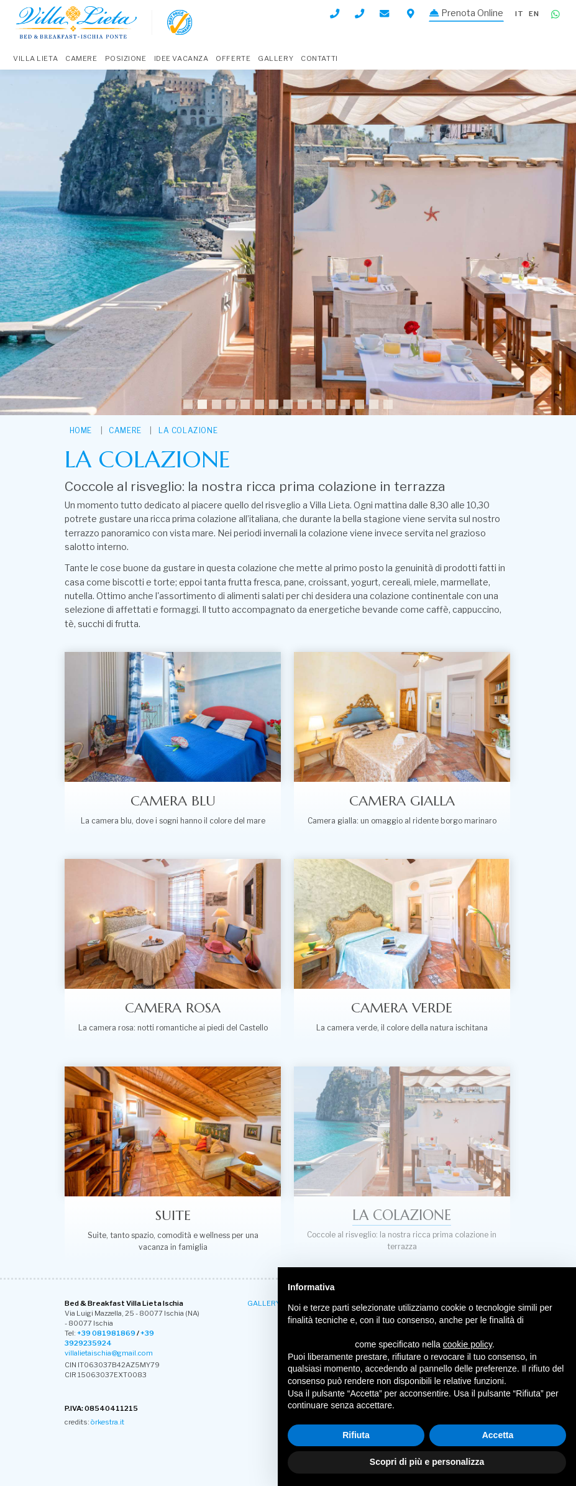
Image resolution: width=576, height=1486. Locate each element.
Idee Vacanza (181, 58)
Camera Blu (173, 800)
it (519, 13)
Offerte (233, 58)
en (534, 13)
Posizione (126, 58)
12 (345, 404)
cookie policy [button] (467, 1344)
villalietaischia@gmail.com (109, 1352)
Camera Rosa (173, 1007)
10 (316, 404)
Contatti (319, 58)
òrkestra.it (107, 1420)
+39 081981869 (106, 1332)
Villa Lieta (35, 58)
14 (373, 404)
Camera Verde (401, 1007)
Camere (81, 58)
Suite (173, 1214)
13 (359, 404)
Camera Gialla (401, 800)
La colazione (187, 430)
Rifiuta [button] (356, 1435)
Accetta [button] (498, 1435)
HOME (81, 430)
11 (331, 404)
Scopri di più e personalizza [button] (427, 1462)
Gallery (275, 58)
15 (388, 404)
